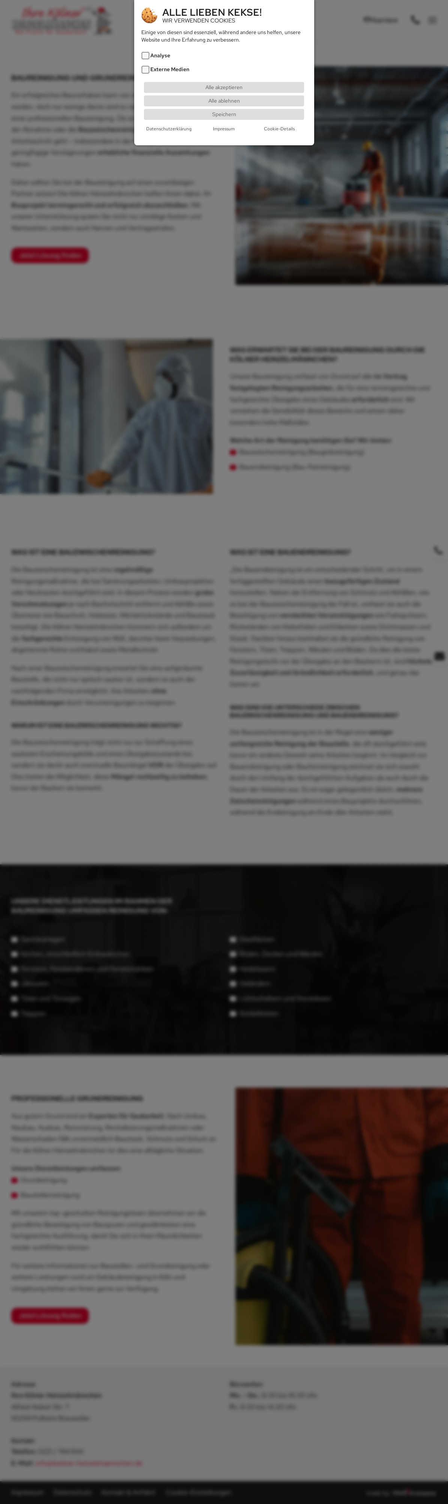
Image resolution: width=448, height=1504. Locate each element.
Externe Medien (169, 69)
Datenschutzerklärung (169, 128)
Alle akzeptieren (224, 86)
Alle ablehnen (224, 100)
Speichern (224, 113)
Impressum (224, 128)
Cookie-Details (279, 128)
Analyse (160, 55)
